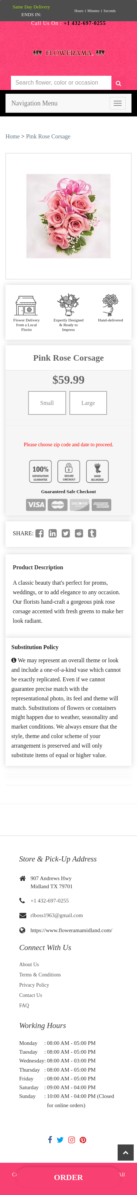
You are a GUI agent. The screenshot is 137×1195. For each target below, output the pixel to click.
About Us (29, 964)
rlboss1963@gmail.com (57, 915)
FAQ (24, 1005)
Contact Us (30, 995)
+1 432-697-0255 (50, 901)
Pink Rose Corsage (48, 136)
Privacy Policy (34, 985)
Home (12, 136)
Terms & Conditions (40, 975)
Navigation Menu (34, 103)
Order (68, 1177)
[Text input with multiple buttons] (61, 83)
